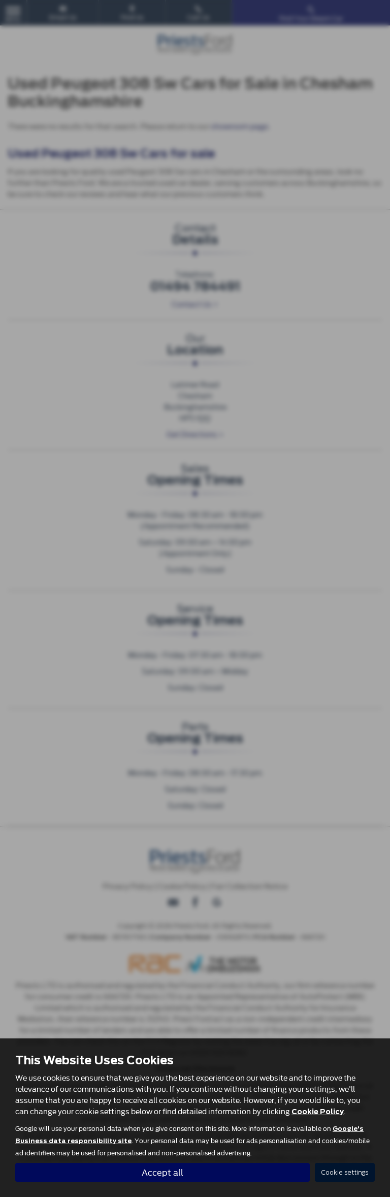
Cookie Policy (317, 1112)
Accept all (162, 1171)
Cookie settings (344, 1172)
